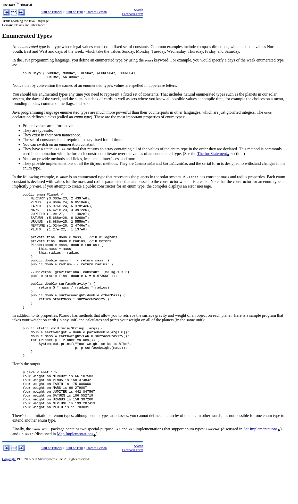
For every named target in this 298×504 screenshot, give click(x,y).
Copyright (9, 498)
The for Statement (212, 155)
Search (138, 10)
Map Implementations (75, 472)
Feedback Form (132, 14)
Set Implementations (260, 468)
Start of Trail (74, 12)
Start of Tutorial (51, 12)
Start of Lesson (96, 12)
